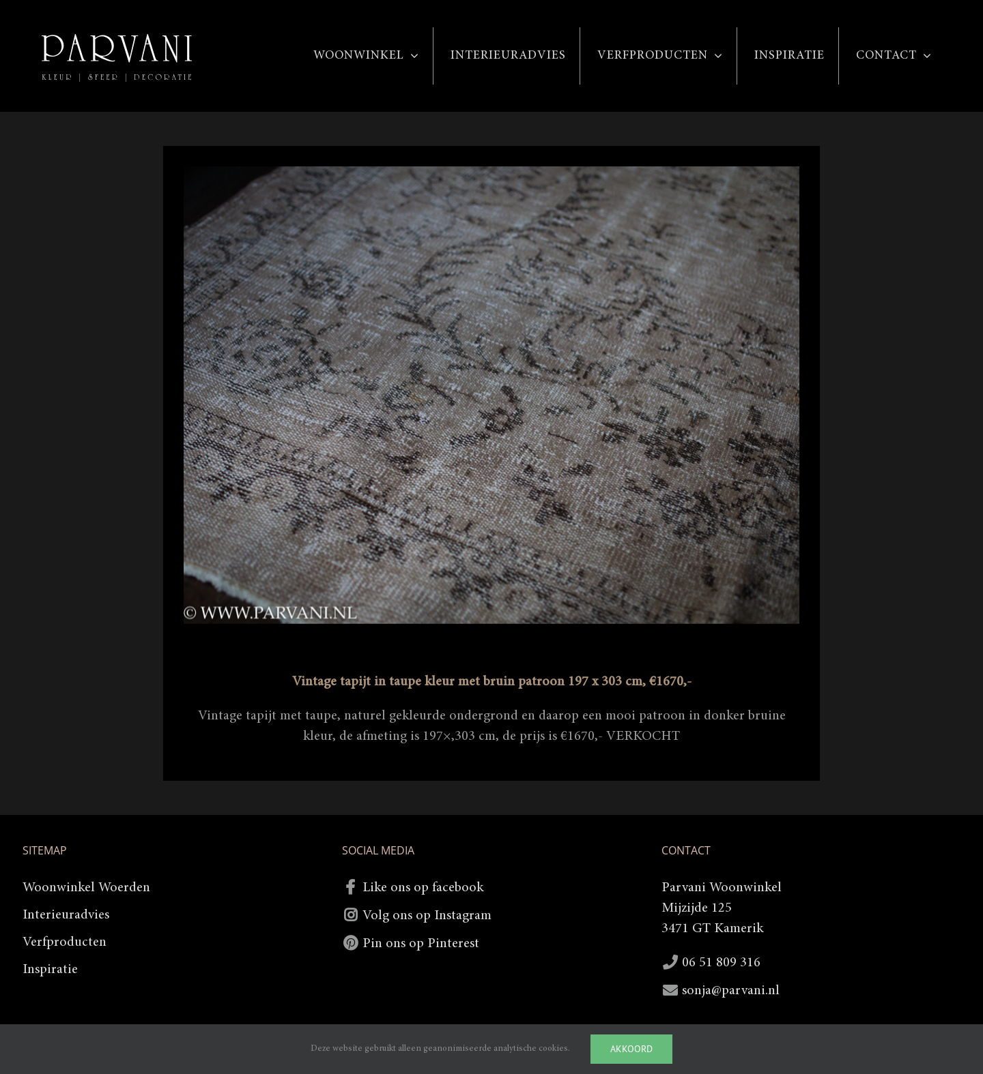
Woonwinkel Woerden (86, 888)
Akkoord (631, 1049)
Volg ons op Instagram (427, 916)
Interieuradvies (66, 915)
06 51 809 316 (721, 963)
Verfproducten (64, 942)
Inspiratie (50, 969)
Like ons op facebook (422, 888)
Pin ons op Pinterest (420, 944)
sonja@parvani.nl (731, 991)
